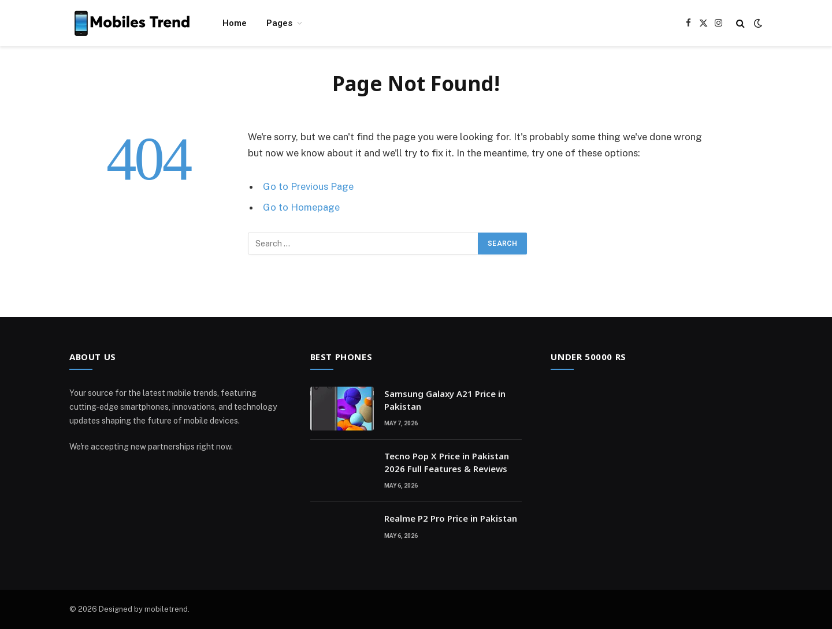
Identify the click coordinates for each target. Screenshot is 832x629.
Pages (279, 23)
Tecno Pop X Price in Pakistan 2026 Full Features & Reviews (446, 462)
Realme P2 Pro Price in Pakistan (450, 518)
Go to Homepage (301, 207)
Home (234, 23)
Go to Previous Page (308, 186)
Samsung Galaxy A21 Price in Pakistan (445, 399)
